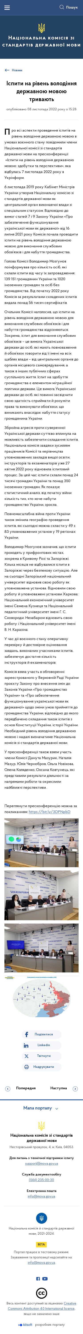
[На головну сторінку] (41, 36)
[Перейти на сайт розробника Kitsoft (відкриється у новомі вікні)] (26, 1325)
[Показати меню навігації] (7, 7)
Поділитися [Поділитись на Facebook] (44, 1034)
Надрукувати (43, 1067)
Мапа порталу (37, 1108)
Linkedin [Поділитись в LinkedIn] (44, 1045)
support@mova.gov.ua (41, 1163)
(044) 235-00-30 (41, 1180)
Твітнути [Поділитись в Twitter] (44, 1056)
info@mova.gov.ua (41, 1196)
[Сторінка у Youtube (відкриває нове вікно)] (45, 1278)
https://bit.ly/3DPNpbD (49, 812)
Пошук (72, 8)
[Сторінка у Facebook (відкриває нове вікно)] (38, 1278)
